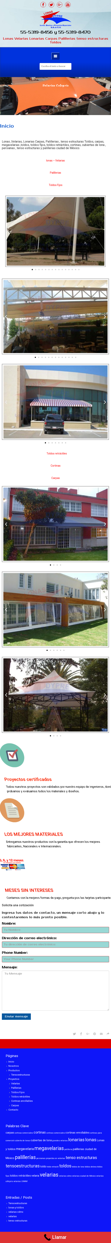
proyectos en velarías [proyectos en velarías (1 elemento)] (55, 1158)
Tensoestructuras (20, 1074)
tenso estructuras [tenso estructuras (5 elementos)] (81, 1157)
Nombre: (9, 924)
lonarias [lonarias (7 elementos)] (76, 1139)
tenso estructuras (17, 1220)
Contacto (13, 1109)
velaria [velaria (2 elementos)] (35, 1175)
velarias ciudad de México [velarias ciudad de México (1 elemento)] (84, 1176)
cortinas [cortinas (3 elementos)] (40, 1132)
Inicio (11, 1061)
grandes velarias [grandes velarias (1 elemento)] (60, 1140)
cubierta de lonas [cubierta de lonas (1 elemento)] (22, 1140)
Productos (14, 1070)
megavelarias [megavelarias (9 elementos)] (49, 1148)
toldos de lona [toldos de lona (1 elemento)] (78, 1167)
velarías (12, 1216)
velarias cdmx (15, 1211)
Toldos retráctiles (20, 1096)
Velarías (15, 1083)
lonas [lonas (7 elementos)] (90, 1139)
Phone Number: (14, 953)
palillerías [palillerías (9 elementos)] (25, 1157)
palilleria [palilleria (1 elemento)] (68, 1149)
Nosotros (13, 1066)
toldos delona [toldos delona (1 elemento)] (91, 1167)
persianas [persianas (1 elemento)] (40, 1158)
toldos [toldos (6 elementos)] (65, 1166)
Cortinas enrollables (22, 1101)
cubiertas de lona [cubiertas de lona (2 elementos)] (41, 1140)
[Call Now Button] (55, 1237)
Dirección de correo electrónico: (29, 938)
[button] (34, 232)
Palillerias (16, 1087)
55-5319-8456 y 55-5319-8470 (55, 32)
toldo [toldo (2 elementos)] (43, 1166)
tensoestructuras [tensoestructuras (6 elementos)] (23, 1166)
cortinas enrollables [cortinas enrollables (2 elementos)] (77, 1132)
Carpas (15, 1105)
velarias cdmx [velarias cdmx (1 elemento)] (65, 1176)
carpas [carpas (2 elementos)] (10, 1132)
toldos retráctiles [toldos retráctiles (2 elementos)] (20, 1175)
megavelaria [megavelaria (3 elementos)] (25, 1149)
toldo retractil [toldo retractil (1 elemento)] (53, 1167)
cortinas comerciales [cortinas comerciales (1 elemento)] (55, 1133)
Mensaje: (9, 967)
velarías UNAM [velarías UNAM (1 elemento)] (20, 1181)
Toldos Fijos (17, 1092)
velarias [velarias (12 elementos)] (49, 1175)
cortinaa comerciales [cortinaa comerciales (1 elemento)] (24, 1133)
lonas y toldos (16, 1207)
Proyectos (13, 1079)
